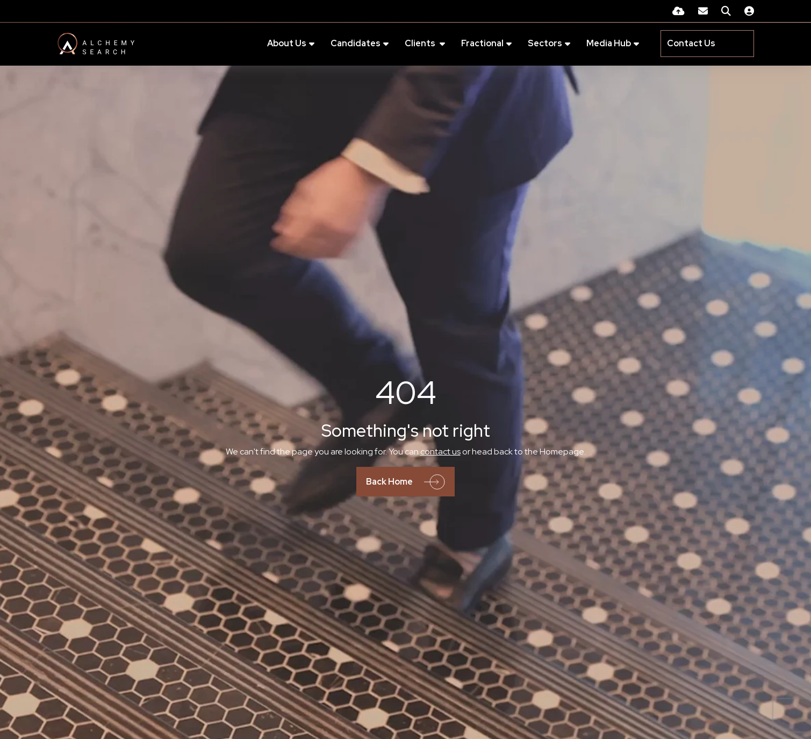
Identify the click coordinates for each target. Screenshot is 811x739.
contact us (440, 452)
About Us (281, 43)
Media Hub (603, 43)
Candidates (350, 43)
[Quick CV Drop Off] (678, 11)
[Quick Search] (726, 11)
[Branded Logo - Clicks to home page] (96, 44)
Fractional (477, 43)
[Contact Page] (703, 11)
